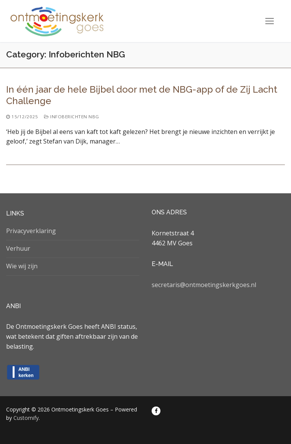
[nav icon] (269, 21)
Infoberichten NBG (71, 116)
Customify (26, 417)
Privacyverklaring (31, 231)
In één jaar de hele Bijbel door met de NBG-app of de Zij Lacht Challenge (141, 95)
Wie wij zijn (22, 266)
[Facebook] (156, 410)
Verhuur (18, 248)
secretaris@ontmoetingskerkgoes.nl (204, 285)
